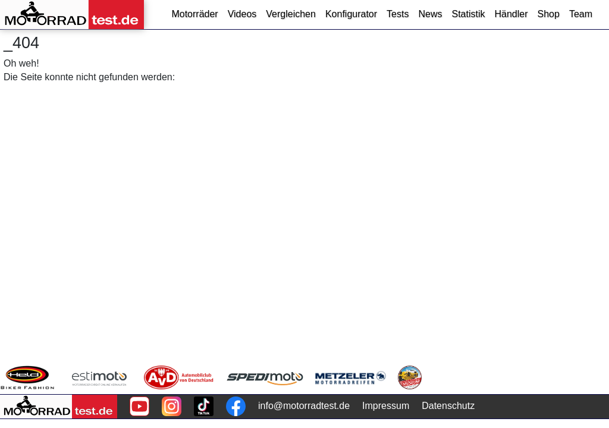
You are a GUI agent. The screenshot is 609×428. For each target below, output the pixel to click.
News (430, 14)
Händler (511, 14)
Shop (549, 14)
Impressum (385, 406)
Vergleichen (291, 14)
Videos (242, 14)
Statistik (468, 14)
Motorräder (194, 14)
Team (580, 14)
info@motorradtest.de (304, 406)
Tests (398, 14)
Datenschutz (448, 406)
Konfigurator (351, 14)
